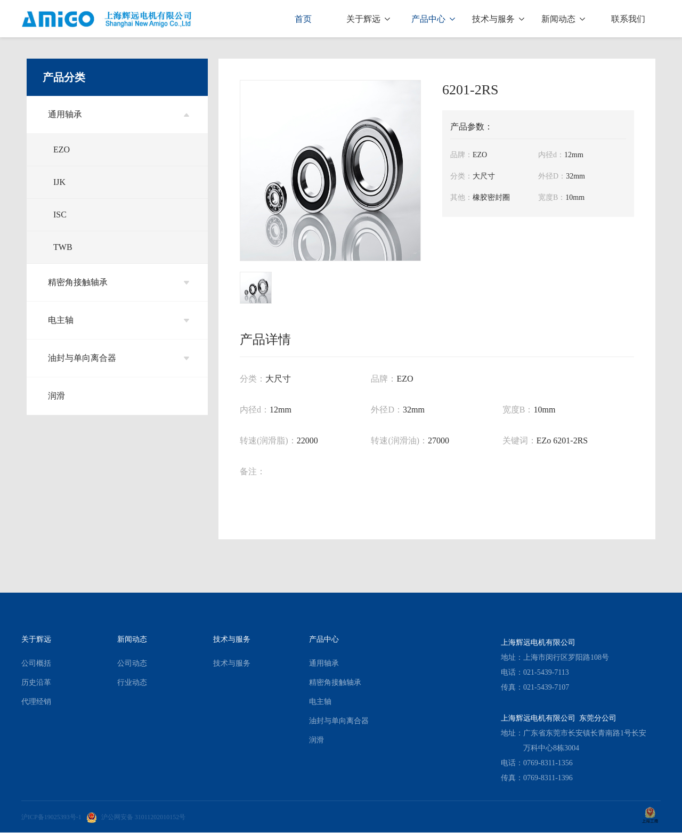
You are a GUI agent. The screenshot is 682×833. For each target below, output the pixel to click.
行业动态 (132, 682)
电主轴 (118, 320)
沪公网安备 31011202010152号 (136, 817)
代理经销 (36, 702)
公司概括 (36, 663)
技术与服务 (498, 18)
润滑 (56, 395)
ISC (60, 214)
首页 (303, 18)
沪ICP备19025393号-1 (51, 817)
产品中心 (433, 18)
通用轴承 (118, 114)
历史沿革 (36, 682)
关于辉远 (368, 18)
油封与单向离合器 (118, 357)
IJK (59, 182)
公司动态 (132, 663)
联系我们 (628, 18)
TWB (62, 247)
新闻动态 (563, 18)
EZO (61, 149)
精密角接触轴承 (118, 282)
